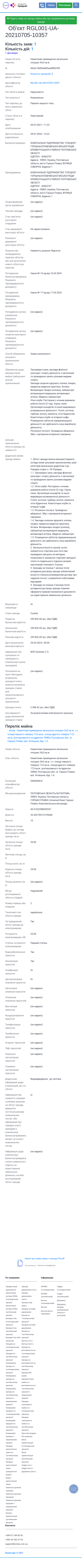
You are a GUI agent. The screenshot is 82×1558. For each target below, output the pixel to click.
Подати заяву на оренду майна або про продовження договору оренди (41, 20)
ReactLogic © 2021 (14, 1553)
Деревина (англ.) (29, 1471)
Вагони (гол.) (27, 1341)
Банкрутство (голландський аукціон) (12, 1321)
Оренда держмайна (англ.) (27, 1296)
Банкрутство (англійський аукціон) (11, 1331)
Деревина (61, 1300)
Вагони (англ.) (28, 1344)
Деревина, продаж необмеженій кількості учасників (62, 1309)
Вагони (44, 1307)
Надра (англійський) (63, 1295)
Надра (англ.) (27, 1468)
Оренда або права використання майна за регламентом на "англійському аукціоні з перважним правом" (28, 1385)
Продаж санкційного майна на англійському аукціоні (27, 1423)
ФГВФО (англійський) (47, 1295)
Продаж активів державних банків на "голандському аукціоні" (28, 1315)
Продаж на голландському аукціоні (12, 1347)
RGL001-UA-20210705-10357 (45, 83)
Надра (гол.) (27, 1465)
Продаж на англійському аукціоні (11, 1356)
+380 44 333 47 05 (14, 1539)
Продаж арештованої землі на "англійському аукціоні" (12, 1452)
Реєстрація (65, 5)
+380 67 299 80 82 (14, 1535)
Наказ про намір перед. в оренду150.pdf (44, 1258)
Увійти (51, 5)
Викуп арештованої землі (11, 1481)
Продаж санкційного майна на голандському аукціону (28, 1407)
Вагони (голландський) (47, 1301)
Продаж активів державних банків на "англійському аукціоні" (28, 1331)
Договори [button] (12, 53)
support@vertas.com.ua (16, 1544)
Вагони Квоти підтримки (47, 1312)
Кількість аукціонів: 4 (42, 74)
